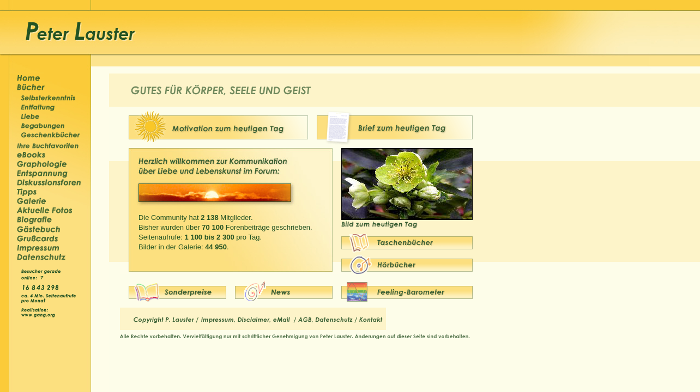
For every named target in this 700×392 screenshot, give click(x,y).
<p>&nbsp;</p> (43, 277)
